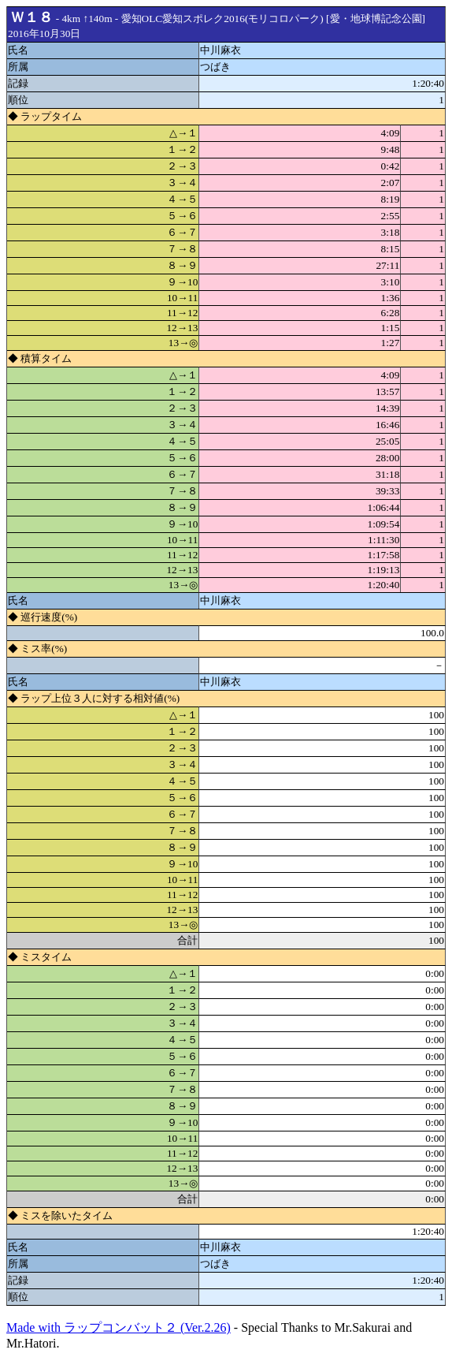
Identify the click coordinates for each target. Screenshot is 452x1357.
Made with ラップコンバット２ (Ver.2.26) (118, 1327)
